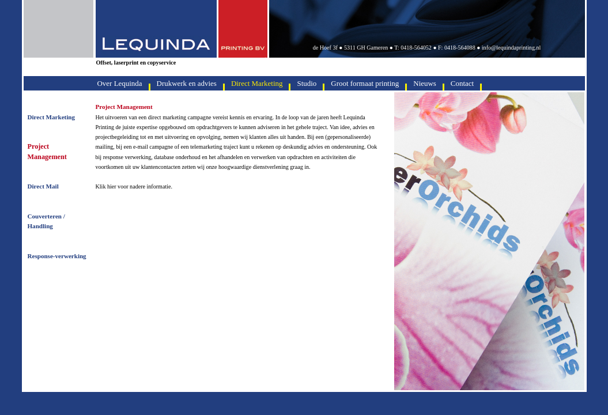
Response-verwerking (57, 255)
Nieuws (424, 83)
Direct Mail (43, 186)
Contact (462, 83)
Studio (306, 83)
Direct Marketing (51, 117)
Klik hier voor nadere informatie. (134, 186)
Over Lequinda (119, 83)
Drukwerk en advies (187, 83)
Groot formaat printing (365, 83)
